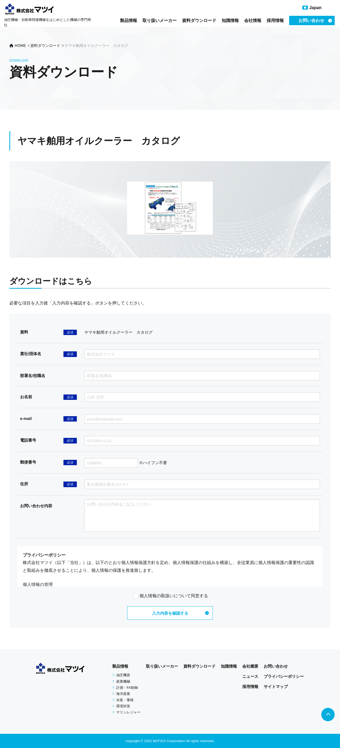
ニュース (250, 676)
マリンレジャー (128, 712)
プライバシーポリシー (284, 676)
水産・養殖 (125, 700)
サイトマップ (276, 686)
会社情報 (252, 20)
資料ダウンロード (199, 20)
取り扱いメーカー (159, 20)
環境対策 (123, 706)
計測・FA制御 (127, 688)
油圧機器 (123, 675)
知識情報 (230, 20)
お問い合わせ (276, 666)
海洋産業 (123, 694)
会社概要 (250, 666)
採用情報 (275, 20)
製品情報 (128, 20)
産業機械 (123, 681)
